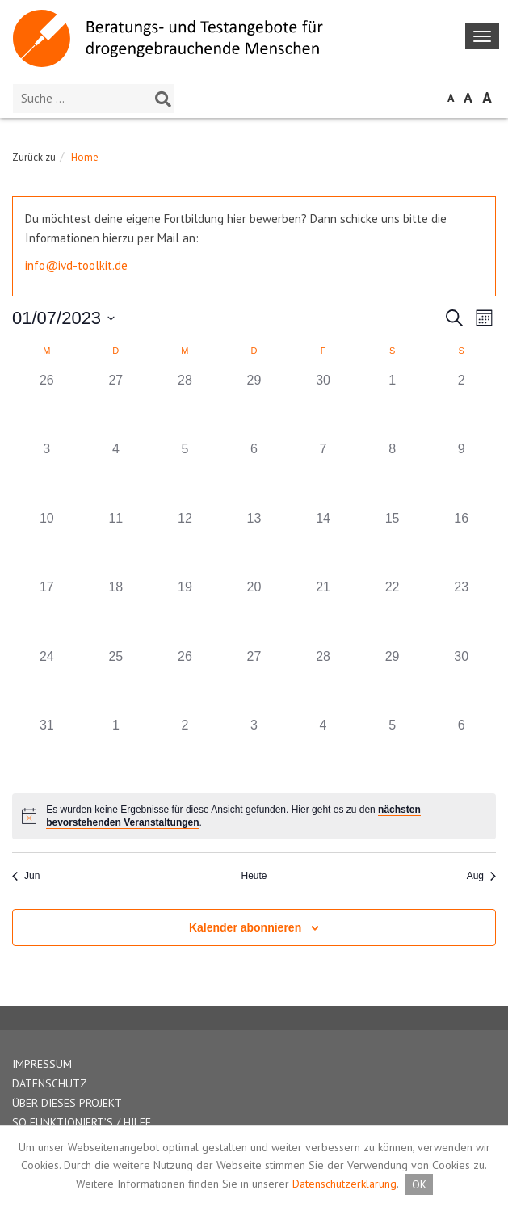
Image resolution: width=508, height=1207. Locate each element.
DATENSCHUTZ (49, 1083)
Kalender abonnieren (245, 927)
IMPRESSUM (42, 1064)
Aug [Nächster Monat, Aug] (481, 875)
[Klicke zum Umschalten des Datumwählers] (63, 318)
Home (85, 157)
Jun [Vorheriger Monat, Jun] (26, 875)
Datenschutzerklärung (344, 1183)
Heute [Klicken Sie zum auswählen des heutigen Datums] (254, 875)
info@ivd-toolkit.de (76, 265)
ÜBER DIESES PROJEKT (67, 1103)
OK (419, 1184)
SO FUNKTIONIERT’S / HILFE (81, 1122)
